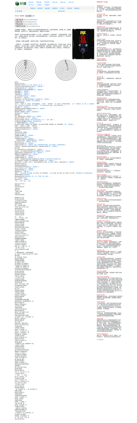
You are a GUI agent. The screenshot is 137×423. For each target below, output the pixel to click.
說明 (33, 16)
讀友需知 (40, 8)
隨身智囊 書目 (61, 11)
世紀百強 (30, 2)
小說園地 (38, 5)
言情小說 (71, 2)
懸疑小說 (63, 2)
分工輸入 (62, 8)
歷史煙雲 (46, 2)
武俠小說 (55, 2)
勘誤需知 (47, 8)
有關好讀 (32, 8)
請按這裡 (101, 10)
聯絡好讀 (76, 8)
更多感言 (101, 339)
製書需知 (54, 8)
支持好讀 (69, 8)
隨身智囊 (38, 2)
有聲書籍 (46, 5)
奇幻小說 (30, 5)
